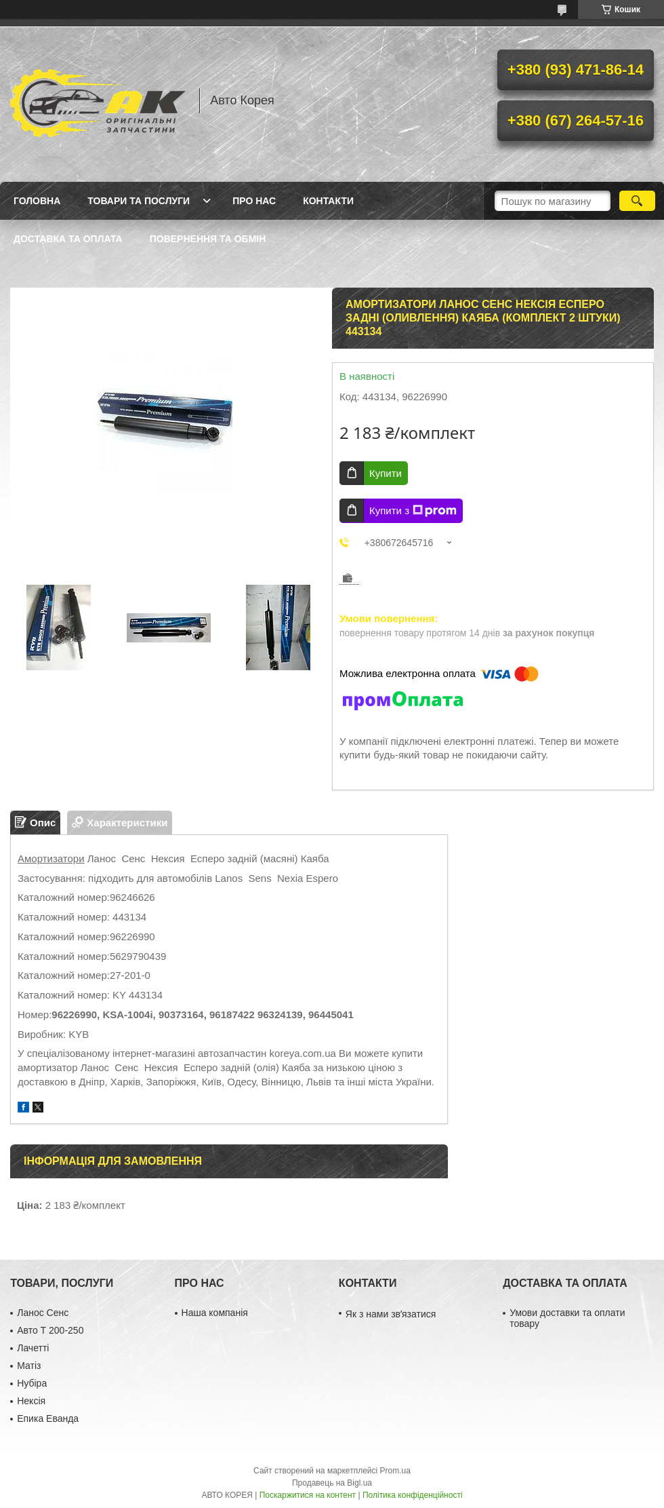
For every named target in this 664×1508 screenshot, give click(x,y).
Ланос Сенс (42, 1312)
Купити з (413, 511)
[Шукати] (637, 201)
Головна (37, 200)
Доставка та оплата (68, 238)
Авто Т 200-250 (50, 1330)
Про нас (254, 200)
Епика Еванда (48, 1418)
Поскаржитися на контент (308, 1495)
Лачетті (33, 1347)
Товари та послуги (138, 200)
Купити (385, 473)
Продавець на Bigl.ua (332, 1483)
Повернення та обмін (208, 238)
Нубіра (32, 1383)
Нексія (31, 1400)
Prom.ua (395, 1470)
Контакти (328, 200)
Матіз (29, 1365)
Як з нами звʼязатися (391, 1314)
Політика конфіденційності (412, 1495)
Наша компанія (215, 1312)
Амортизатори (51, 858)
